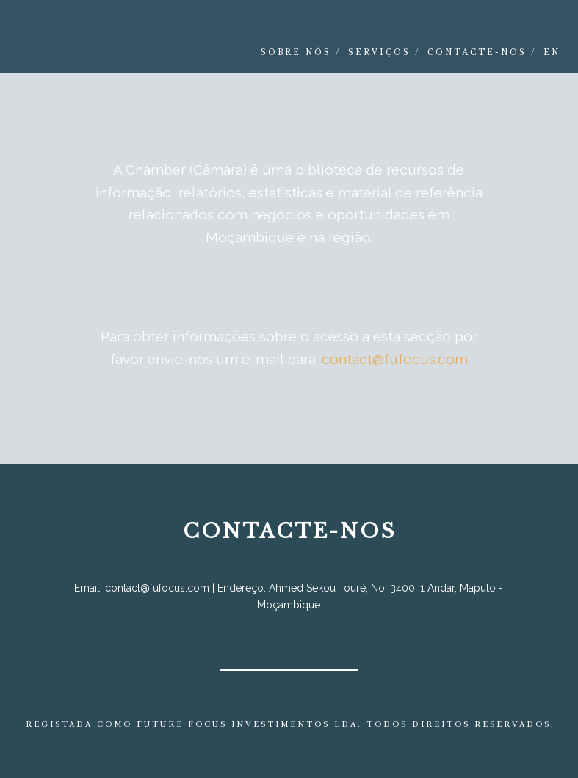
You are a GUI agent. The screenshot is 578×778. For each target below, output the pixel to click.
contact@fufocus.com (395, 359)
